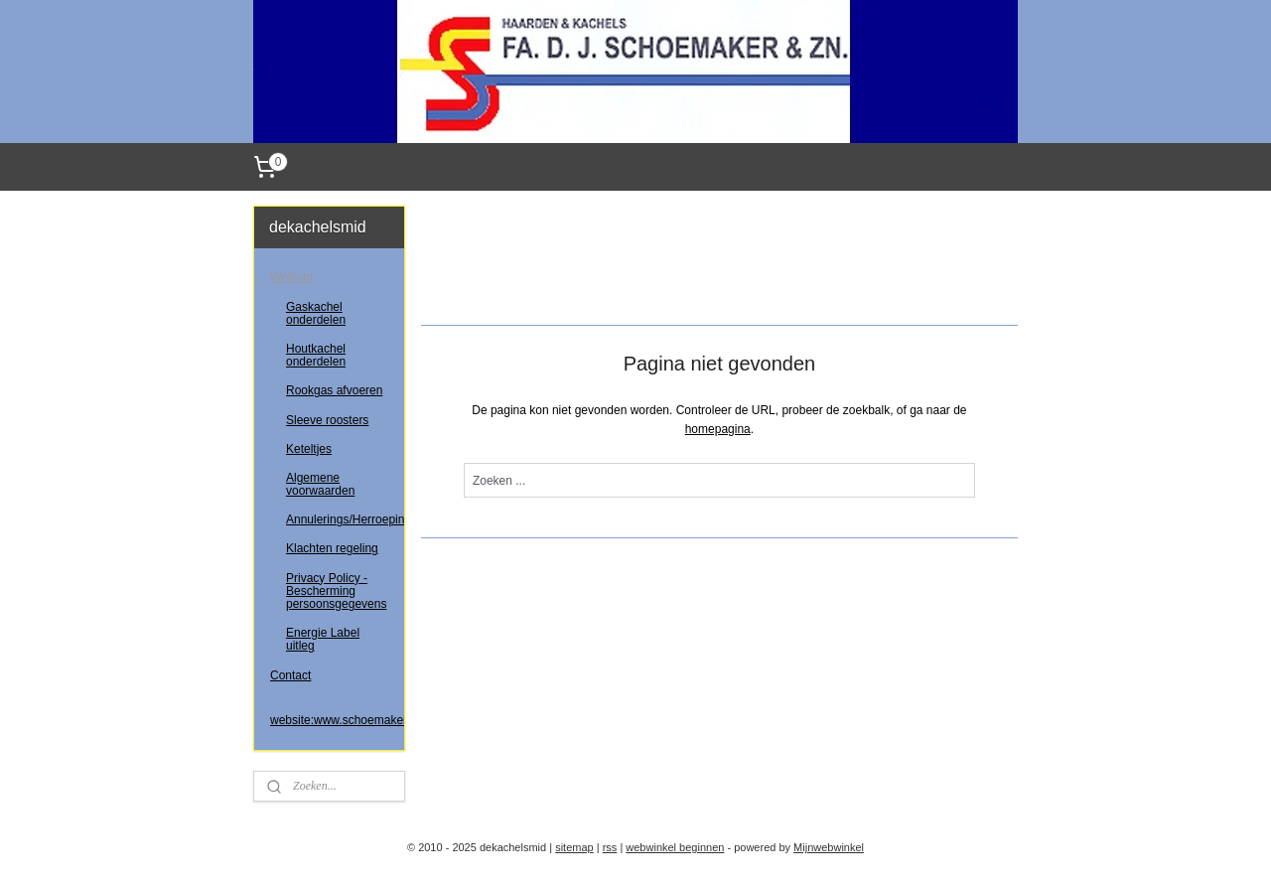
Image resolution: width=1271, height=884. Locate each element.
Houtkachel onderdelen (316, 355)
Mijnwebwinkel (828, 847)
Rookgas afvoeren (334, 390)
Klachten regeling (332, 548)
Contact (290, 675)
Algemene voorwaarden (320, 484)
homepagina (717, 429)
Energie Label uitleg (322, 639)
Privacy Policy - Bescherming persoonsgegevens (336, 591)
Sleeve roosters (327, 420)
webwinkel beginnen (675, 847)
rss (610, 847)
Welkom (291, 277)
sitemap (574, 847)
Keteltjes (309, 449)
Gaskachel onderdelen (316, 313)
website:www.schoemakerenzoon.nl (337, 720)
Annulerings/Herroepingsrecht (345, 519)
